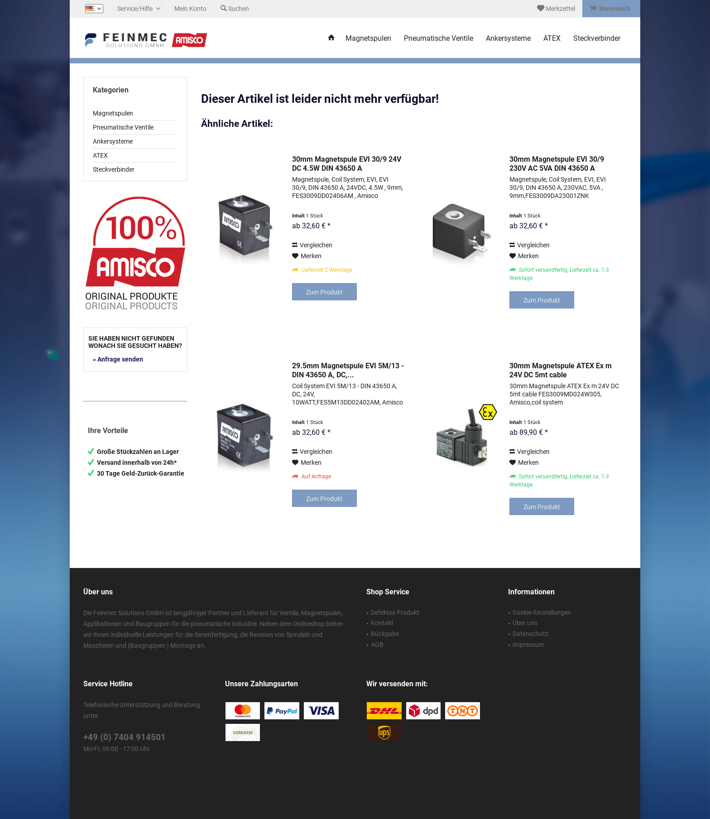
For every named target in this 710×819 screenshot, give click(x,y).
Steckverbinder (113, 169)
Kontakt (382, 622)
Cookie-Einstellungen (542, 612)
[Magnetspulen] (368, 38)
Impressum (528, 644)
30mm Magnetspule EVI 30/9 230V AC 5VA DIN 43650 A (556, 164)
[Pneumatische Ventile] (439, 38)
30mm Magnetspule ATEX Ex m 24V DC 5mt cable (560, 370)
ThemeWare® (435, 801)
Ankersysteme (113, 141)
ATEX (100, 155)
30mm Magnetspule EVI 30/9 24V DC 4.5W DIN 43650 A (346, 164)
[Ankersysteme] (508, 38)
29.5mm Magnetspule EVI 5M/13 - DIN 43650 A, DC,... (348, 370)
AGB (377, 644)
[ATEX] (552, 38)
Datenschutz (530, 633)
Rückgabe (385, 633)
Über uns (525, 622)
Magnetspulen (113, 113)
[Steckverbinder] (597, 38)
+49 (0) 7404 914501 (124, 737)
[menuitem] (611, 8)
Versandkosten (342, 792)
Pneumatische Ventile (123, 127)
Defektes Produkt (395, 612)
